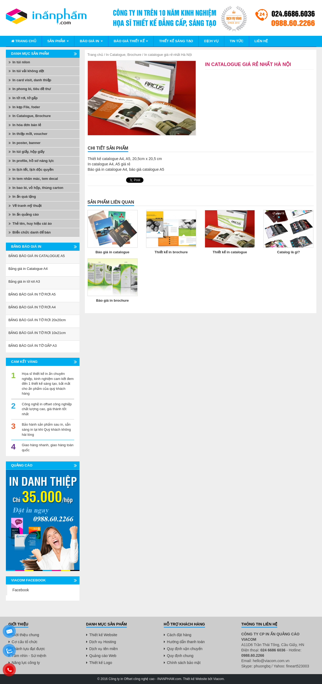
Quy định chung (180, 656)
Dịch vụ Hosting (102, 642)
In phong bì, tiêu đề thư (32, 89)
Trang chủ (23, 41)
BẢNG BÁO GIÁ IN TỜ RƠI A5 (32, 294)
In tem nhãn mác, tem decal (35, 179)
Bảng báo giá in (26, 246)
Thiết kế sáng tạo (176, 41)
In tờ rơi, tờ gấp (25, 98)
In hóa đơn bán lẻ (27, 125)
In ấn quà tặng (24, 197)
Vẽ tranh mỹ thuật (27, 206)
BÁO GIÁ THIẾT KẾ (131, 41)
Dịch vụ (211, 41)
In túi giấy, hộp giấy (29, 152)
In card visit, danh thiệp (32, 80)
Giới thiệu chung (25, 635)
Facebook (21, 590)
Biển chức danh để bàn (32, 232)
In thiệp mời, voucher (30, 134)
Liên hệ (261, 41)
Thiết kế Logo (100, 662)
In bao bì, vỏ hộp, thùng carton (38, 188)
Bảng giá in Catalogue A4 (28, 269)
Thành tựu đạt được (28, 649)
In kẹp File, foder (26, 107)
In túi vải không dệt (28, 71)
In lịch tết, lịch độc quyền (33, 170)
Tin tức (237, 41)
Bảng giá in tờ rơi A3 (24, 281)
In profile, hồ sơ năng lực (33, 161)
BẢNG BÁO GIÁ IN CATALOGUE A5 (37, 256)
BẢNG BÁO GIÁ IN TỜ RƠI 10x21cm (37, 333)
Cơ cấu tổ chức (24, 642)
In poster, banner (27, 143)
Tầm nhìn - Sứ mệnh (29, 656)
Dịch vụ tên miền (103, 649)
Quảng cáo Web (102, 656)
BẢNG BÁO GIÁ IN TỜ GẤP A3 (33, 346)
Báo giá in (91, 41)
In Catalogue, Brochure (123, 55)
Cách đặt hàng (179, 635)
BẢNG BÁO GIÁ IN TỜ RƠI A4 (32, 307)
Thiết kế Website (103, 635)
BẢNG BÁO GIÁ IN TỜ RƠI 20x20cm (37, 320)
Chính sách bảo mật (184, 662)
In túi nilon (21, 62)
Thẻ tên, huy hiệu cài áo (32, 223)
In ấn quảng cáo (26, 214)
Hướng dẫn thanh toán (186, 642)
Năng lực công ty (26, 662)
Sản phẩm (58, 41)
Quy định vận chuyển (185, 649)
